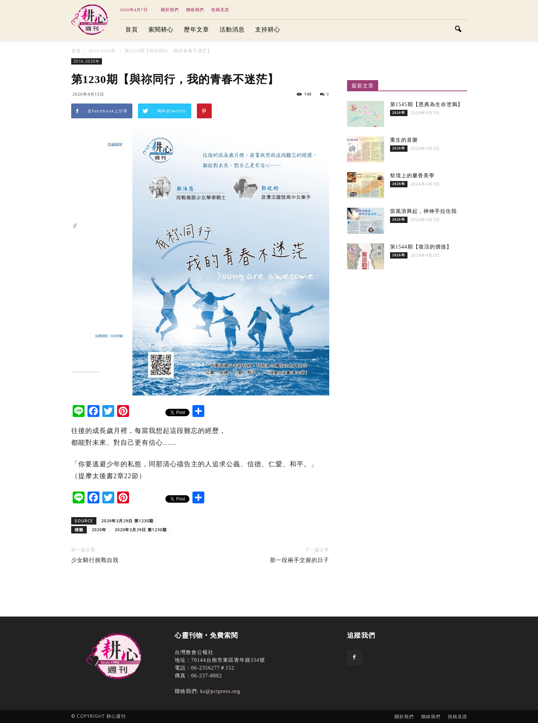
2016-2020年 (86, 61)
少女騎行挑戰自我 (95, 560)
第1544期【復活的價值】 (421, 247)
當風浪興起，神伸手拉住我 (423, 211)
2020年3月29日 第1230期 (127, 520)
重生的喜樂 (404, 140)
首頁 (131, 29)
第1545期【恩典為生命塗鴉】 (426, 104)
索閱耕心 (161, 29)
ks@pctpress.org (220, 691)
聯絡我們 (195, 9)
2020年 (99, 529)
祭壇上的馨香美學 (412, 175)
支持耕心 (267, 29)
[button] (458, 30)
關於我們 (170, 9)
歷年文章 (196, 29)
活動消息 (232, 29)
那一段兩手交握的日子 (299, 560)
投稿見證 (220, 9)
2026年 (398, 113)
